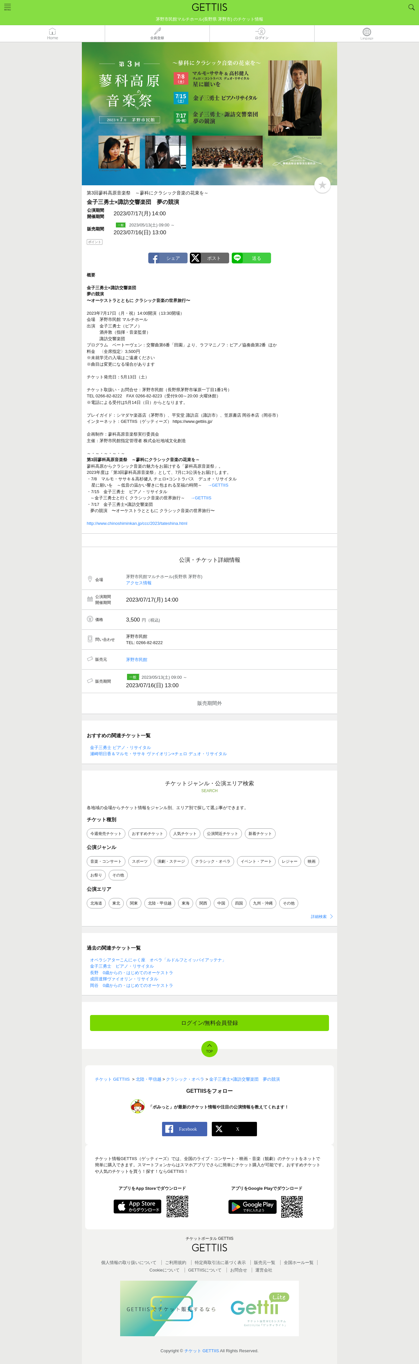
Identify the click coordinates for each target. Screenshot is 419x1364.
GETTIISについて (205, 1270)
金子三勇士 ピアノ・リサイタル (120, 747)
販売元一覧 (264, 1262)
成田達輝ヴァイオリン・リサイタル (124, 978)
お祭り (96, 875)
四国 (239, 903)
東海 (186, 903)
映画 (312, 861)
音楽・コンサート (106, 861)
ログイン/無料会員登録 (209, 1023)
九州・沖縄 (263, 903)
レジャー (290, 861)
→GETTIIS (218, 485)
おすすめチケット (147, 833)
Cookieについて (165, 1270)
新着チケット (260, 833)
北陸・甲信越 (160, 903)
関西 (203, 903)
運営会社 (263, 1270)
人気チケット (185, 833)
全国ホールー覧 (299, 1262)
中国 (221, 903)
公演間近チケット (222, 833)
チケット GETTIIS (201, 1350)
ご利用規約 (175, 1262)
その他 (118, 875)
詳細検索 (319, 916)
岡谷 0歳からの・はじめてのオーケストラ (131, 985)
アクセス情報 (139, 582)
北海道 (96, 903)
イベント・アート (256, 861)
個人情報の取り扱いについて (128, 1262)
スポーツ (140, 861)
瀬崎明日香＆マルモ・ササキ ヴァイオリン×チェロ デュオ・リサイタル (158, 753)
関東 (134, 903)
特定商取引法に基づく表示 (220, 1262)
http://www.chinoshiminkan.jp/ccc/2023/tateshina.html (137, 523)
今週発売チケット (106, 833)
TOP (209, 1051)
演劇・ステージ (171, 861)
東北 (116, 903)
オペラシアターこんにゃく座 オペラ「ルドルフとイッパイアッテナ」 (158, 959)
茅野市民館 (136, 659)
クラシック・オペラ (212, 861)
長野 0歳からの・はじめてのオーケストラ (131, 972)
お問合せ (238, 1270)
